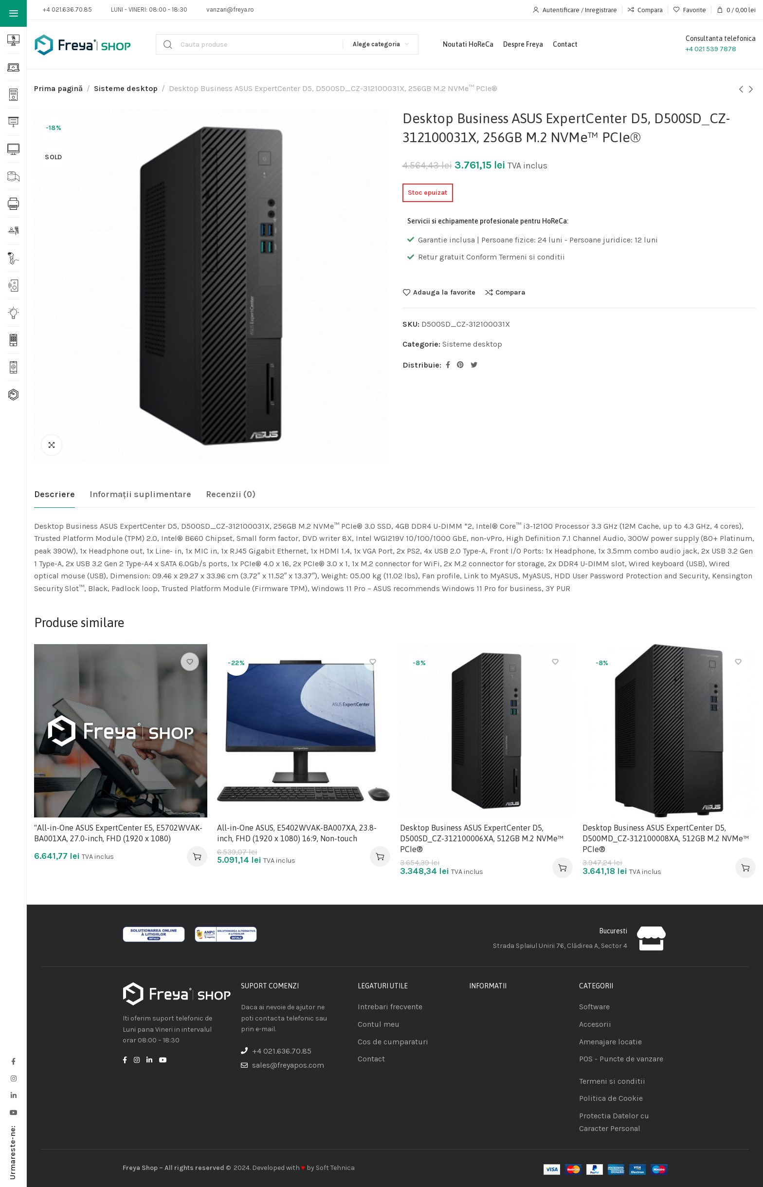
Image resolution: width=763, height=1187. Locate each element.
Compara (510, 292)
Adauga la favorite (444, 292)
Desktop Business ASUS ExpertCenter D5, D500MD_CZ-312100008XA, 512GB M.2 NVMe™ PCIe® (665, 838)
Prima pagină (58, 88)
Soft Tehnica (335, 1168)
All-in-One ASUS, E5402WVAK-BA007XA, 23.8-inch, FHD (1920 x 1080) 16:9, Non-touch (297, 833)
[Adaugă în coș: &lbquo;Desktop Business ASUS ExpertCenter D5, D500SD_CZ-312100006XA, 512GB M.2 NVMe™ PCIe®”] (562, 867)
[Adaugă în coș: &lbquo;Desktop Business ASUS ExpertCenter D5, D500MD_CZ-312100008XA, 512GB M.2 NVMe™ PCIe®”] (745, 867)
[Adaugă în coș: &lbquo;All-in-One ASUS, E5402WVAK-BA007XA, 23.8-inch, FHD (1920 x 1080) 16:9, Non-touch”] (380, 856)
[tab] (54, 494)
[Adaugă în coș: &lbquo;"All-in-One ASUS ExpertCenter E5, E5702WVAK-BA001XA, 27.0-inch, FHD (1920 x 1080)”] (197, 856)
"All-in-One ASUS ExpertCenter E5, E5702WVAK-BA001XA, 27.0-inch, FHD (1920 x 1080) (118, 833)
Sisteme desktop (126, 88)
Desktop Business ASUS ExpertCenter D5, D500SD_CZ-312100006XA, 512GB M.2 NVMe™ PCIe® (481, 838)
